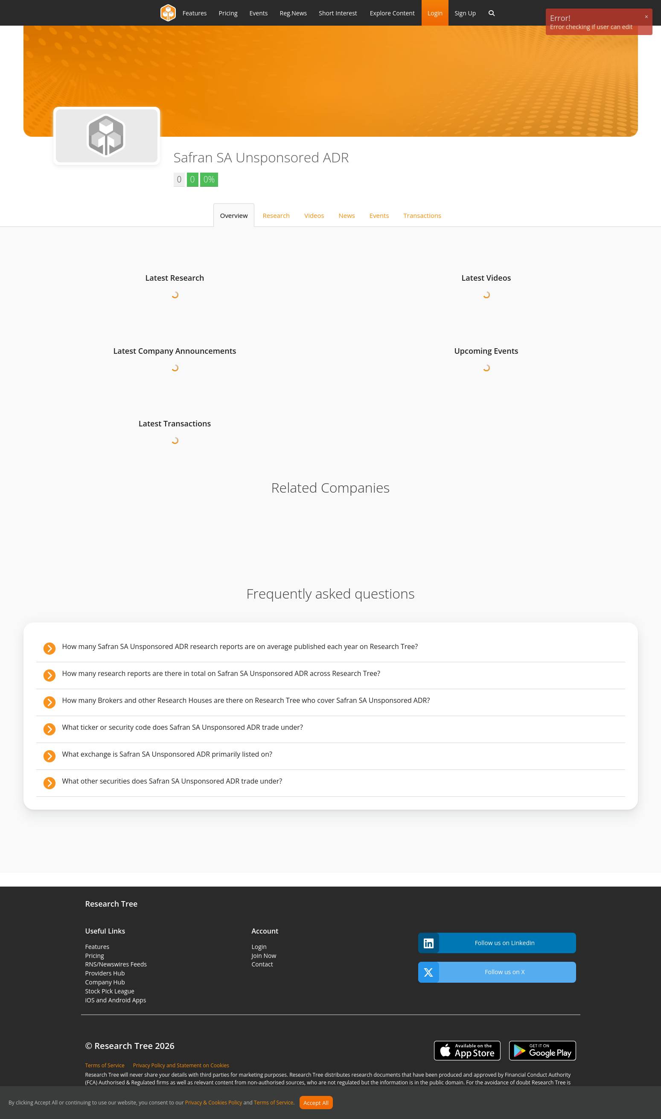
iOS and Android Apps (115, 1000)
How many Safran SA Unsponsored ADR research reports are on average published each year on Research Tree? (240, 646)
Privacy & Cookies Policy (213, 1103)
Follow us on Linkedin (476, 943)
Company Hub (105, 982)
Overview (234, 215)
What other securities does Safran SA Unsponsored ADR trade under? (172, 781)
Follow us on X (471, 972)
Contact (262, 964)
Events (379, 215)
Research (276, 215)
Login (435, 13)
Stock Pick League (109, 991)
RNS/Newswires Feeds (116, 964)
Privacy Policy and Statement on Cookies (181, 1065)
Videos (314, 215)
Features (97, 947)
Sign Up (465, 13)
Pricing (94, 956)
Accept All (316, 1103)
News (347, 215)
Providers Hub (105, 973)
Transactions (423, 215)
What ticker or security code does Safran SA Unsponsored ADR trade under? (182, 727)
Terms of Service (273, 1103)
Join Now (264, 956)
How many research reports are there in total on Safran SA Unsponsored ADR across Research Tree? (221, 673)
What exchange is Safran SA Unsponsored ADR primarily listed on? (167, 754)
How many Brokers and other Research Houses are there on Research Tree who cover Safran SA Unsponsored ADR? (246, 700)
